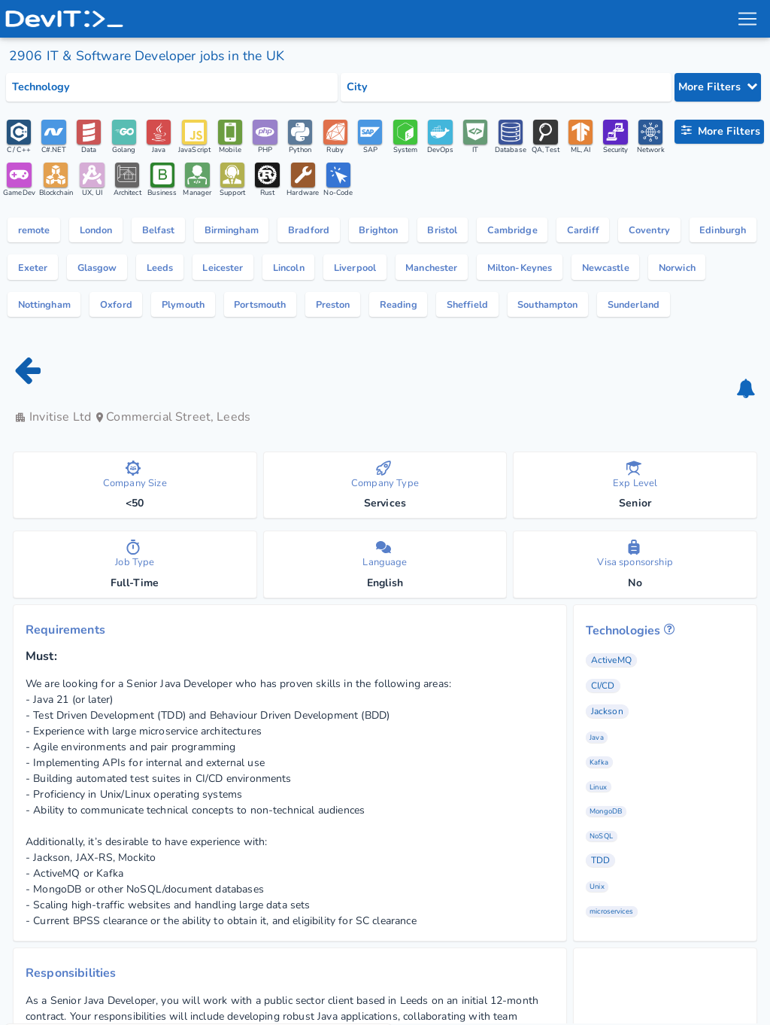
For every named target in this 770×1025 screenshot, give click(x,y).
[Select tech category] (172, 87)
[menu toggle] (746, 19)
